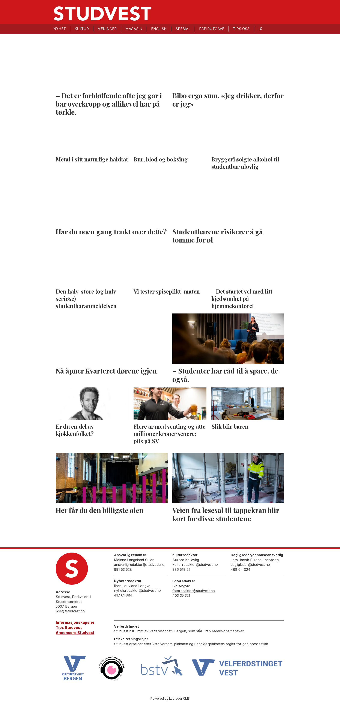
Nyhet (59, 29)
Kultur (82, 29)
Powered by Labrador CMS (170, 698)
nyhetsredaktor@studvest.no (137, 590)
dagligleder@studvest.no (250, 564)
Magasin (133, 29)
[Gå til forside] (102, 13)
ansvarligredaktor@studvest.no (139, 564)
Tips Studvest (69, 627)
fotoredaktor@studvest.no (193, 591)
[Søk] (260, 29)
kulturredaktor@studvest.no (195, 564)
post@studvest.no (70, 611)
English (159, 29)
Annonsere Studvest (75, 633)
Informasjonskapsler (75, 622)
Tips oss (241, 29)
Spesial (183, 29)
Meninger (107, 29)
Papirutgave (211, 29)
